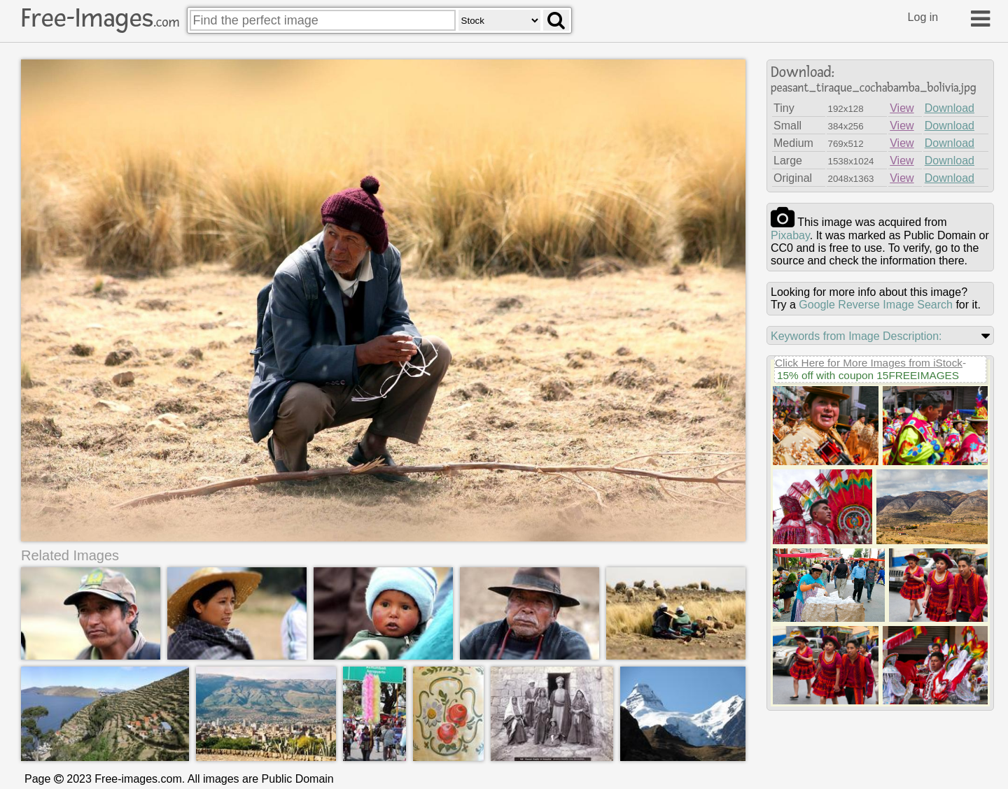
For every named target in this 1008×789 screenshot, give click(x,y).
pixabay (790, 235)
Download (949, 108)
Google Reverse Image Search (876, 305)
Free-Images (100, 18)
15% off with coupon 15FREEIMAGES (868, 375)
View (901, 108)
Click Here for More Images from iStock (868, 363)
